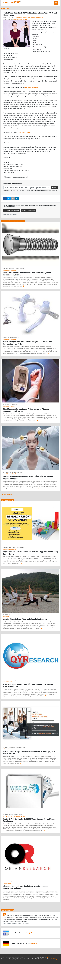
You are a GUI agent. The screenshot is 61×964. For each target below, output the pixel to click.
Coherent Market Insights (9, 549)
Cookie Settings (53, 959)
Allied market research (9, 749)
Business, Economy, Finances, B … (17, 268)
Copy (54, 188)
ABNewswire (6, 616)
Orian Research (7, 883)
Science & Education (14, 615)
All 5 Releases (7, 494)
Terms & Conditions (22, 959)
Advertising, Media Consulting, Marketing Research (29, 17)
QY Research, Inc (7, 681)
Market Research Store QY (20, 19)
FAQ (2, 959)
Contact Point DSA (32, 959)
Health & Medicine (14, 337)
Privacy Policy (12, 959)
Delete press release (12, 210)
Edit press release (28, 210)
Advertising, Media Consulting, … (17, 680)
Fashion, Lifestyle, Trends (16, 472)
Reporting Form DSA (43, 959)
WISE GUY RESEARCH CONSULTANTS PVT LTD (14, 816)
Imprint (6, 959)
